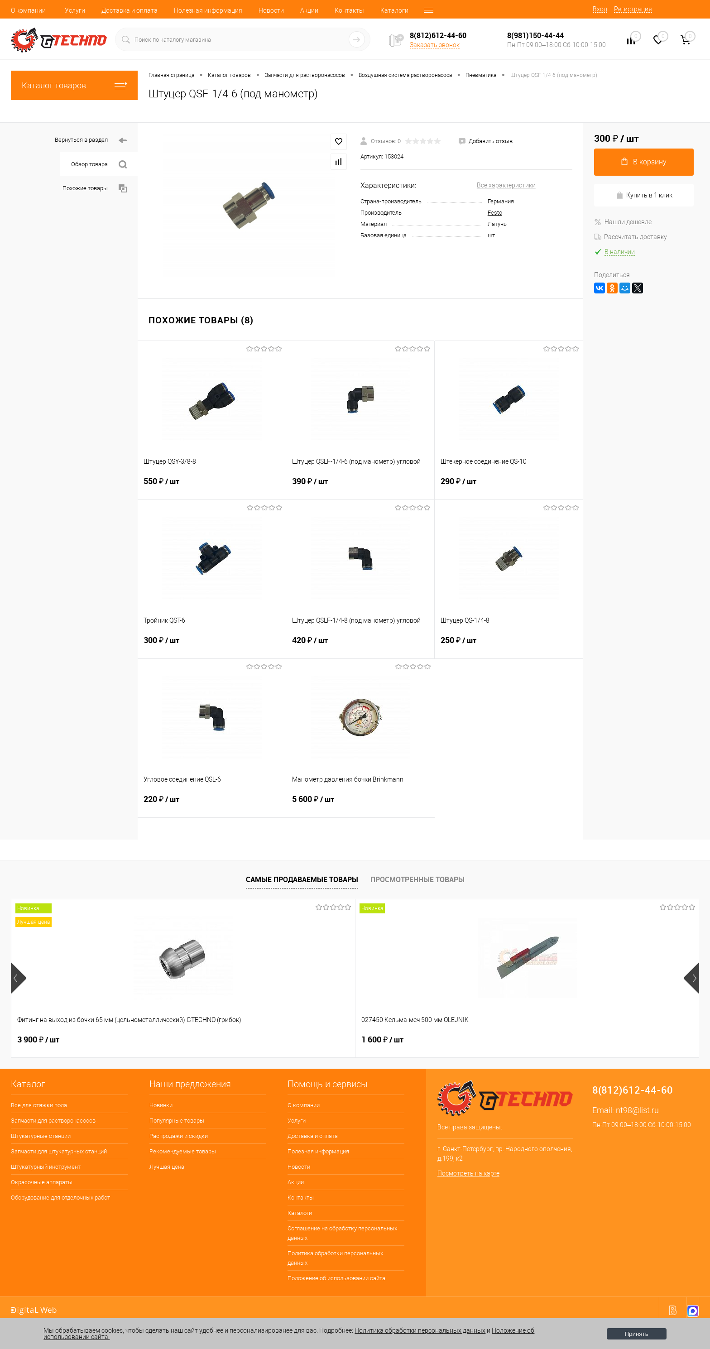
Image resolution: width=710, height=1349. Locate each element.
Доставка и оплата (129, 10)
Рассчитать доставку (630, 236)
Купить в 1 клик (644, 195)
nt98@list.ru (637, 1110)
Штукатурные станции (41, 1136)
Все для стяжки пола (39, 1105)
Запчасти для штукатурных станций (59, 1151)
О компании (28, 10)
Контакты (349, 10)
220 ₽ (212, 804)
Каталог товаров (74, 85)
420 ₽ (360, 645)
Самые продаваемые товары (302, 879)
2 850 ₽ (589, 1040)
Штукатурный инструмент (46, 1166)
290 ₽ (509, 486)
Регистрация (633, 9)
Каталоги (394, 10)
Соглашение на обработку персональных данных (342, 1233)
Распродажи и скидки (178, 1136)
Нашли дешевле (623, 222)
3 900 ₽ (38, 1040)
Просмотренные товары (417, 879)
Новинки (161, 1105)
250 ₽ (509, 645)
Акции (309, 10)
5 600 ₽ (360, 804)
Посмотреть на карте (468, 1173)
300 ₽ (212, 645)
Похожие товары (94, 188)
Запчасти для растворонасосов (53, 1120)
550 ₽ (212, 486)
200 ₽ (310, 1040)
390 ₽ (360, 486)
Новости (271, 10)
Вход (600, 9)
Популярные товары (176, 1120)
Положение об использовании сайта (336, 1278)
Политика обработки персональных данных (335, 1258)
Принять (636, 1333)
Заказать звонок (435, 44)
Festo (495, 212)
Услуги (75, 10)
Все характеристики (506, 185)
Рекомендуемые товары (182, 1151)
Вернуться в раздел (91, 140)
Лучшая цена (166, 1166)
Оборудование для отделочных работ (60, 1197)
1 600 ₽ (176, 1040)
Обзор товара (99, 164)
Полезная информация (208, 10)
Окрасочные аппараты (41, 1182)
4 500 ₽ (451, 1040)
